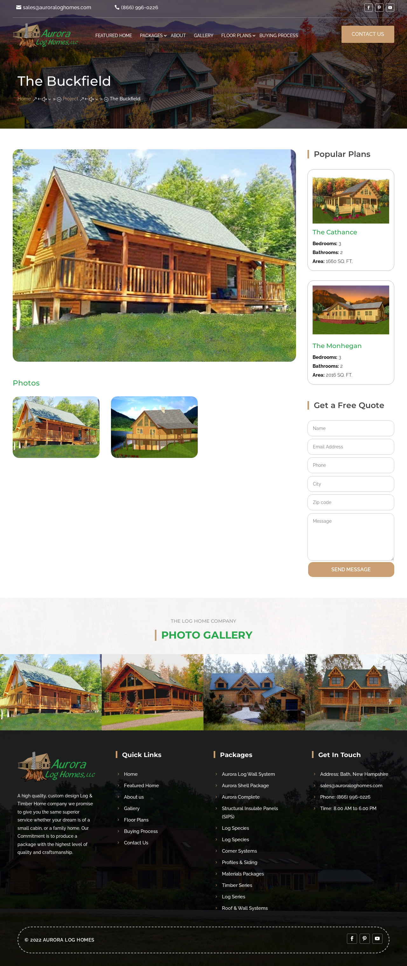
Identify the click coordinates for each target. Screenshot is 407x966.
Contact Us (368, 34)
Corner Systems (239, 851)
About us (134, 797)
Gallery (203, 35)
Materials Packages (243, 874)
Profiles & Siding (239, 862)
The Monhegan (337, 346)
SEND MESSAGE (351, 570)
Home (131, 774)
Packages (151, 35)
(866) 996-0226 (139, 7)
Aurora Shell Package (245, 785)
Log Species (235, 828)
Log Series (233, 897)
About (178, 35)
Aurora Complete (241, 797)
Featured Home (113, 35)
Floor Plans (236, 35)
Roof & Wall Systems (245, 908)
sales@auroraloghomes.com (57, 7)
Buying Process (278, 35)
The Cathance (335, 232)
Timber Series (237, 885)
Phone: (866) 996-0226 (345, 797)
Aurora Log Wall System (248, 774)
